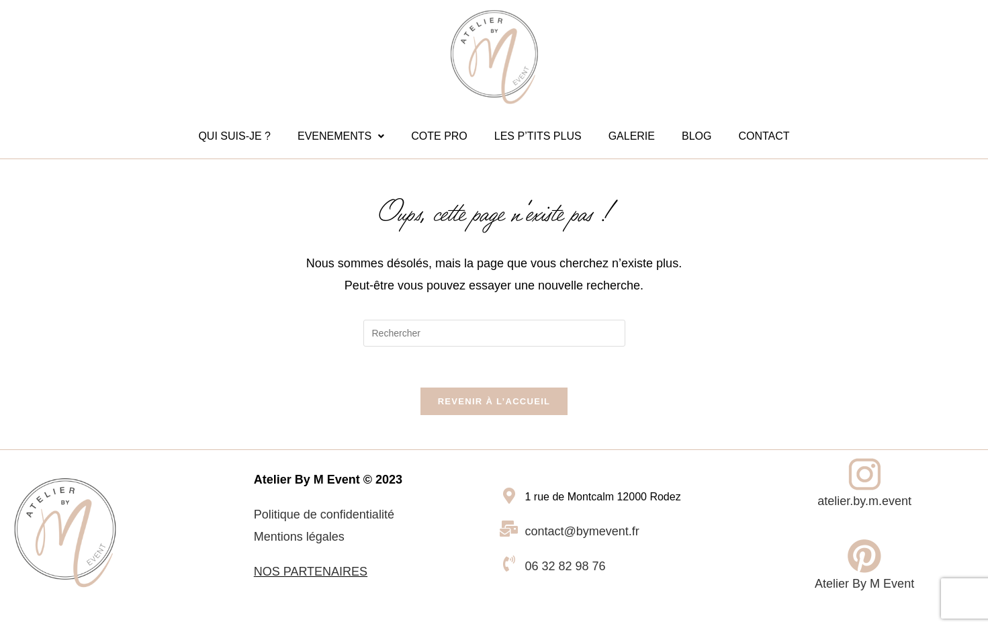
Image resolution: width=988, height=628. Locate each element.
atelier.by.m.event (864, 501)
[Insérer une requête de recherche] (494, 333)
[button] (340, 136)
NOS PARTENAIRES (310, 571)
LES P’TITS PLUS (538, 136)
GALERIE (632, 136)
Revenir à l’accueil (494, 401)
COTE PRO (439, 136)
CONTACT (763, 136)
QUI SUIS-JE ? (234, 136)
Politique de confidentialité (324, 514)
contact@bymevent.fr (582, 531)
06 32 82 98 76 (565, 566)
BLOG (696, 136)
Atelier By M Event (864, 583)
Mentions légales (299, 536)
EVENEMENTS (341, 136)
